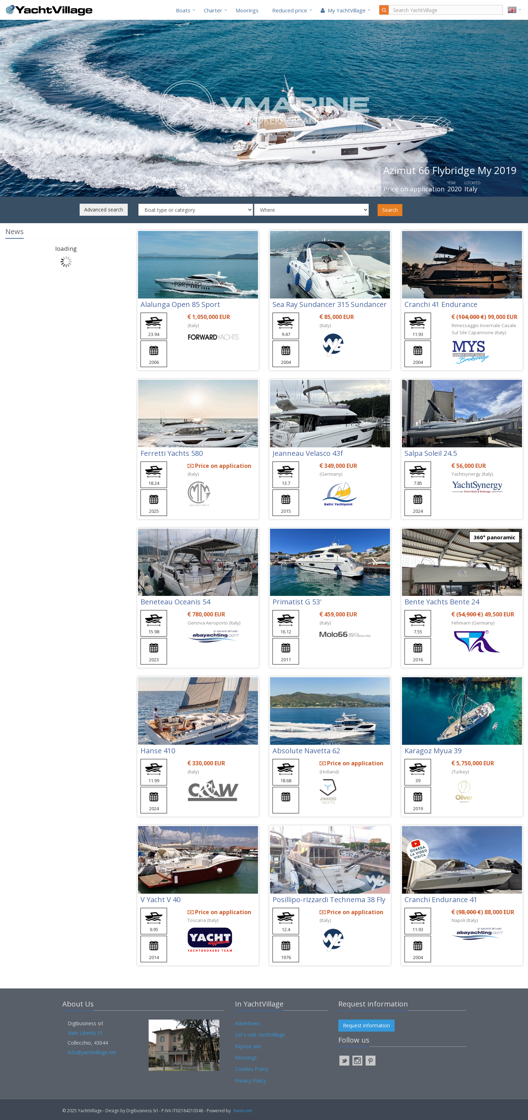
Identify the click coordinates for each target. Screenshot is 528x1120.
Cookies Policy (251, 1069)
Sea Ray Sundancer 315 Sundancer (329, 304)
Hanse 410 (157, 750)
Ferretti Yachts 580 (171, 453)
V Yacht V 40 (160, 899)
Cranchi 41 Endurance (440, 304)
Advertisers (247, 1023)
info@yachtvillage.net (92, 1052)
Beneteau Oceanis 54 (175, 602)
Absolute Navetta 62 (306, 750)
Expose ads (248, 1046)
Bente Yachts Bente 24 (441, 602)
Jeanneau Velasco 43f (307, 453)
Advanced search (103, 209)
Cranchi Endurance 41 (440, 899)
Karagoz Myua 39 (432, 750)
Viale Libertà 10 (85, 1032)
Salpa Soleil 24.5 (430, 453)
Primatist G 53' (296, 602)
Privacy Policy (250, 1080)
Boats (183, 10)
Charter (213, 10)
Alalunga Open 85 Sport (180, 304)
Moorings (247, 10)
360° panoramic (494, 537)
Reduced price (289, 10)
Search (390, 210)
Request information (366, 1025)
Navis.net (243, 1111)
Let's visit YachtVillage (260, 1034)
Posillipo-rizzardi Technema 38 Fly (328, 899)
